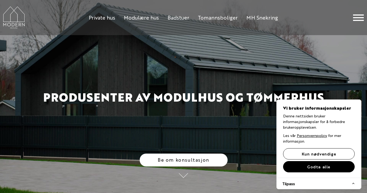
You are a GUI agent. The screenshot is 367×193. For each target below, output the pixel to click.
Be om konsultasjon (183, 160)
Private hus (102, 17)
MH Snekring (262, 17)
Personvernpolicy (312, 135)
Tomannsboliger (218, 17)
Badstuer (178, 17)
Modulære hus (141, 17)
